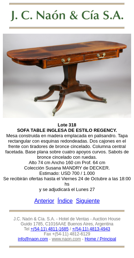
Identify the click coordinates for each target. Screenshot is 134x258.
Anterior (44, 201)
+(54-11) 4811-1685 (49, 228)
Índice (65, 201)
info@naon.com (33, 239)
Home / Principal (100, 239)
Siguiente (88, 201)
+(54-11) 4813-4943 (91, 228)
